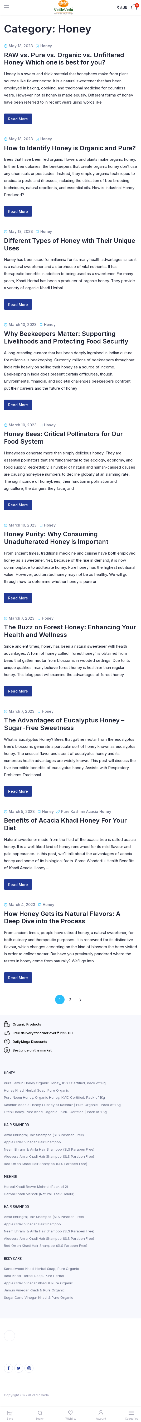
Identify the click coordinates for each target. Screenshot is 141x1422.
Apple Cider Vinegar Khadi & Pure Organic (38, 1283)
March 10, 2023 (23, 324)
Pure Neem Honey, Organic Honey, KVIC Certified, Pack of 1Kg (54, 1097)
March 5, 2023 (22, 811)
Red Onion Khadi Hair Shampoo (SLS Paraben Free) (45, 1164)
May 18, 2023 (21, 46)
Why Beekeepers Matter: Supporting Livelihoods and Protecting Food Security (66, 337)
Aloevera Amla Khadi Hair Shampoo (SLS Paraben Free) (49, 1156)
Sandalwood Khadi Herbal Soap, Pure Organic (41, 1269)
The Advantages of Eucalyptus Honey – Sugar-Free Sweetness (64, 724)
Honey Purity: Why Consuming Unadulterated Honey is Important (56, 537)
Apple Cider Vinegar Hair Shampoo (32, 1142)
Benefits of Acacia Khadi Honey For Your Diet (65, 824)
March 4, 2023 (22, 904)
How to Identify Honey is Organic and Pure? (70, 148)
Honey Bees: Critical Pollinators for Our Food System (63, 437)
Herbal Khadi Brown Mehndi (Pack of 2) (36, 1186)
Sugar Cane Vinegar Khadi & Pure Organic (38, 1297)
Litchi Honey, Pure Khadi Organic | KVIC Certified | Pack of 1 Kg (55, 1112)
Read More (18, 119)
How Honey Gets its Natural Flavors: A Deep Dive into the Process (62, 917)
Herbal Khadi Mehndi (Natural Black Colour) (39, 1194)
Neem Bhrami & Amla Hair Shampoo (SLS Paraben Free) (49, 1149)
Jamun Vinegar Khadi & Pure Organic (34, 1290)
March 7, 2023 (22, 618)
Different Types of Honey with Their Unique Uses (69, 244)
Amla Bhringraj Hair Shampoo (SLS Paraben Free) (44, 1135)
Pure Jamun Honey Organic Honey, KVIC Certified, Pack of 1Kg (55, 1083)
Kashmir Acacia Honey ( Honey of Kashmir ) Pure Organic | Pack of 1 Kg (62, 1105)
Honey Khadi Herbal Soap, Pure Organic (36, 1090)
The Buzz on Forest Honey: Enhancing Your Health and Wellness (70, 630)
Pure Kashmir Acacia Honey (86, 811)
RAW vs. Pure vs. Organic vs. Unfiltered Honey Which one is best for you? (64, 58)
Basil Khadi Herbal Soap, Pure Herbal (34, 1276)
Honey (46, 46)
